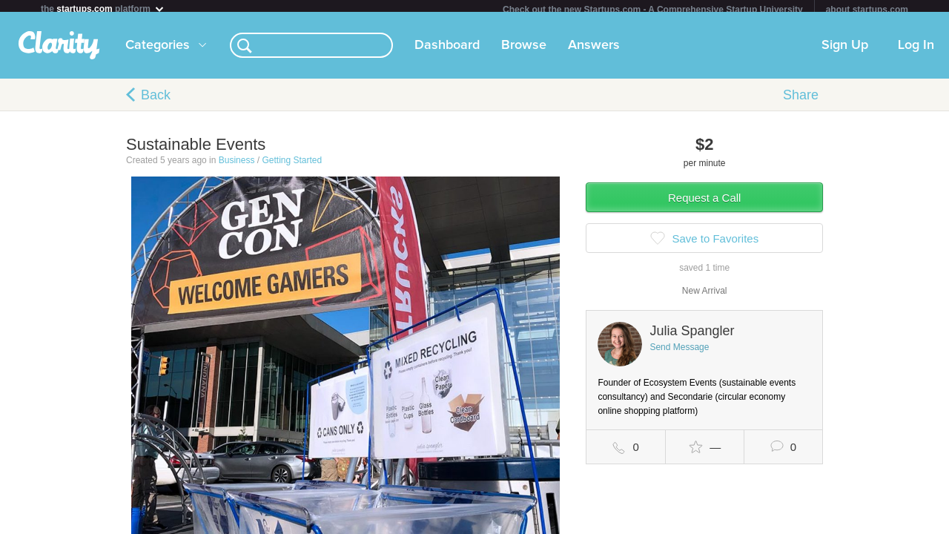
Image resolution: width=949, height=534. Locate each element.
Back (156, 100)
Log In (916, 51)
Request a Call (704, 203)
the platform (103, 8)
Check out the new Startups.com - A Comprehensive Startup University (653, 9)
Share (801, 100)
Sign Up (844, 51)
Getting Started (292, 166)
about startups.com (867, 9)
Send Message (679, 353)
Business (237, 166)
